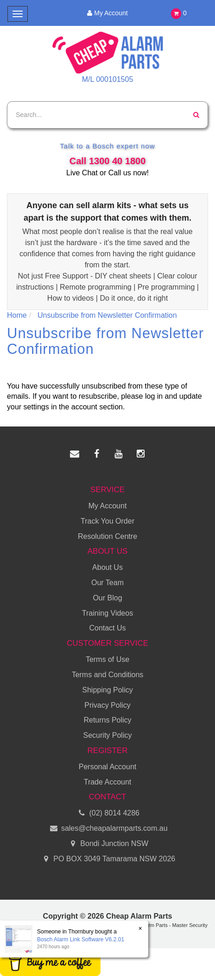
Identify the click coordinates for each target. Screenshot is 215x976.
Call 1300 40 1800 (108, 161)
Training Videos (107, 613)
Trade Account (108, 782)
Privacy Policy (107, 705)
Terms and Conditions (108, 675)
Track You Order (107, 521)
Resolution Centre (107, 536)
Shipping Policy (107, 690)
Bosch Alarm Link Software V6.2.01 (80, 939)
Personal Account (108, 767)
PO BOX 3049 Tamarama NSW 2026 (107, 859)
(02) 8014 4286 (107, 813)
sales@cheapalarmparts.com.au (107, 828)
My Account (107, 13)
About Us (107, 567)
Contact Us (107, 628)
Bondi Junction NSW (107, 844)
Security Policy (107, 735)
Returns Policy (107, 720)
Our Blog (107, 598)
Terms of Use (107, 659)
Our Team (107, 583)
